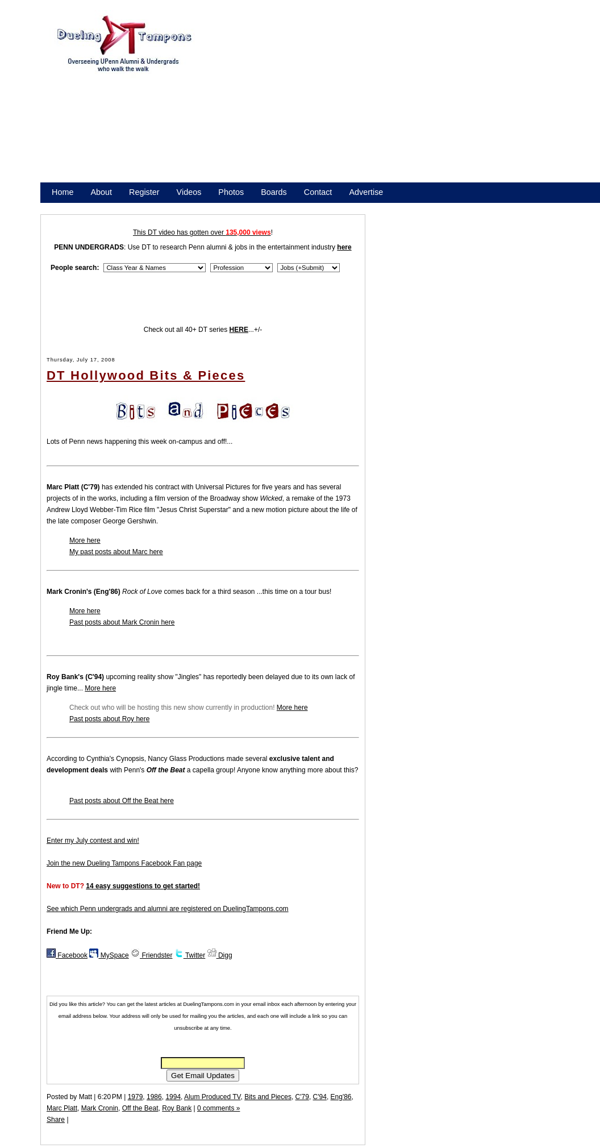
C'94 (320, 1097)
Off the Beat (140, 1108)
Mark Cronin (99, 1108)
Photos (231, 192)
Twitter (189, 955)
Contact (318, 192)
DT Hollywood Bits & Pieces (146, 375)
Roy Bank (176, 1108)
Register (144, 192)
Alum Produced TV (212, 1097)
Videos (189, 192)
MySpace (108, 955)
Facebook (67, 955)
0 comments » (218, 1108)
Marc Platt (62, 1108)
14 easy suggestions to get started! (143, 886)
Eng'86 (341, 1097)
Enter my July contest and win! (93, 841)
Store (61, 206)
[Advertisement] (335, 101)
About (101, 192)
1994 (173, 1097)
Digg (219, 955)
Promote (103, 206)
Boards (274, 192)
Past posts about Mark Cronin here (121, 622)
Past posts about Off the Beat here (121, 801)
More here (85, 540)
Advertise (366, 192)
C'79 (302, 1097)
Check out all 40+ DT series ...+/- (203, 330)
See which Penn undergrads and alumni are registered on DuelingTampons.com (168, 909)
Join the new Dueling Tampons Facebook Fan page (124, 863)
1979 (135, 1097)
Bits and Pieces (267, 1097)
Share (56, 1120)
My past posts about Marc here (116, 552)
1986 (154, 1097)
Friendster (151, 955)
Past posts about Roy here (109, 719)
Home (62, 192)
